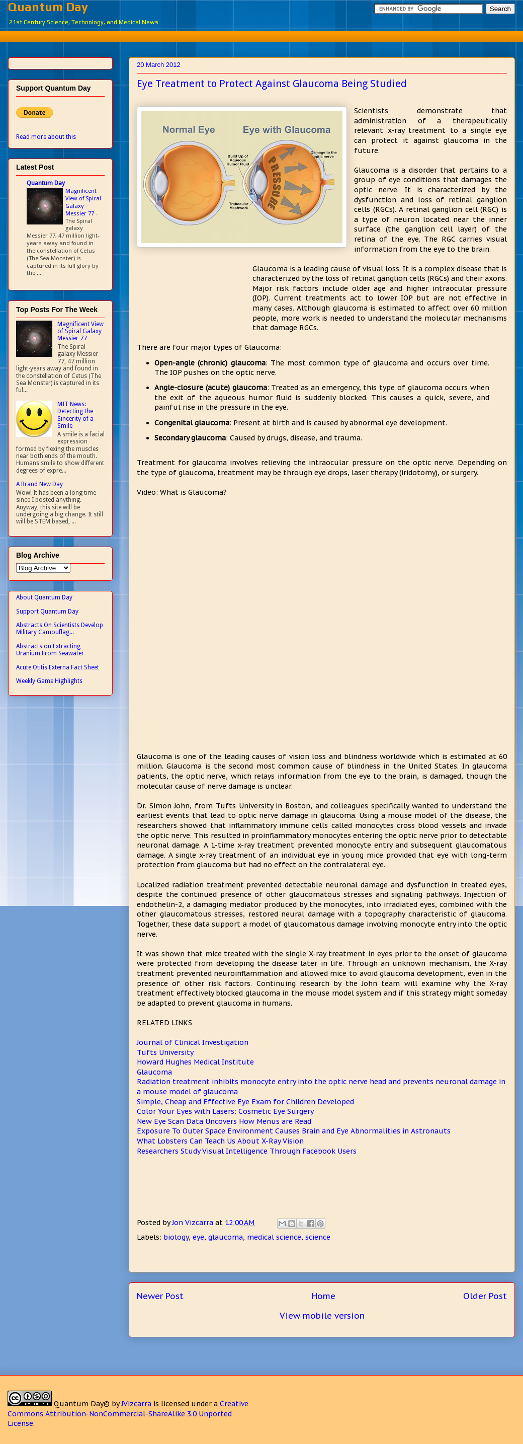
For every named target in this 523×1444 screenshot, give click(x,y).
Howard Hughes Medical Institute (195, 1062)
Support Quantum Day (47, 611)
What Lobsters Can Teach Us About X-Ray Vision (220, 1141)
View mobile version (322, 1315)
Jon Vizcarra (193, 1222)
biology (176, 1237)
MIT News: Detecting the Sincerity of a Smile (75, 415)
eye (198, 1237)
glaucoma (225, 1237)
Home (323, 1296)
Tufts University (165, 1052)
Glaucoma (154, 1072)
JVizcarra (136, 1403)
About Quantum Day (44, 597)
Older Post (485, 1296)
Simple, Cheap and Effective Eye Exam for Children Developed (245, 1101)
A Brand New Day (39, 484)
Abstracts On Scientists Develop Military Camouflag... (59, 629)
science (317, 1237)
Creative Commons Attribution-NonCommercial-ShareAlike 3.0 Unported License (128, 1413)
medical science (274, 1237)
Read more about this (46, 136)
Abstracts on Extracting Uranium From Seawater (50, 650)
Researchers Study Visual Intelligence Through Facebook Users (247, 1151)
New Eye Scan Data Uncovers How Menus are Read (224, 1121)
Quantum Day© (82, 1403)
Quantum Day (48, 7)
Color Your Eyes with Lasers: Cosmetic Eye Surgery (225, 1111)
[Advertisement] (269, 35)
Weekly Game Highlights (49, 681)
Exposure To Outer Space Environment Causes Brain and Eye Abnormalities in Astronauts (294, 1130)
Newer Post (160, 1296)
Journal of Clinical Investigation (192, 1042)
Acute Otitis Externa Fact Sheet (57, 667)
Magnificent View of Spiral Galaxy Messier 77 (83, 201)
